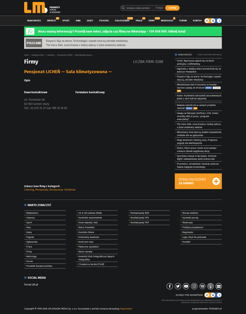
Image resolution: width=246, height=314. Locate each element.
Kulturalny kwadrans (88, 237)
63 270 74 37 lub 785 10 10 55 (48, 108)
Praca (139, 20)
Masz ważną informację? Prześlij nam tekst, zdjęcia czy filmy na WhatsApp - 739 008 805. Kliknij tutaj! (111, 31)
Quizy (90, 20)
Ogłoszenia (121, 20)
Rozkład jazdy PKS (140, 217)
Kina (78, 20)
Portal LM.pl (31, 284)
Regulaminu (126, 308)
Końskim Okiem (86, 232)
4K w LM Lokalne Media (90, 213)
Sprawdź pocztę (190, 217)
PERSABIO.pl (215, 308)
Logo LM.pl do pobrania (194, 237)
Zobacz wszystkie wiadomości (209, 55)
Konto (197, 20)
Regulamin (187, 232)
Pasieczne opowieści (88, 246)
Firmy (152, 20)
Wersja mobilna (190, 213)
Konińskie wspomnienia (90, 217)
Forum (183, 20)
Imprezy (51, 20)
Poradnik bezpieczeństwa (39, 266)
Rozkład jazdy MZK (140, 213)
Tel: (26, 108)
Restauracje (56, 189)
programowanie (200, 308)
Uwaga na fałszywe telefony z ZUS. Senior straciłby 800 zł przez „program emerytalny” (198, 116)
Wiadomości (34, 20)
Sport (66, 20)
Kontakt (186, 242)
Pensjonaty (41, 189)
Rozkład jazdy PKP (140, 222)
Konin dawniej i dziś (88, 222)
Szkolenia (69, 189)
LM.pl (26, 55)
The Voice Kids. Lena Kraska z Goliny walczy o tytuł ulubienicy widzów (85, 45)
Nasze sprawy (85, 251)
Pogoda (104, 20)
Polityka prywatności (192, 227)
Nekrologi (167, 20)
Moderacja (187, 222)
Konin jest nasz (86, 242)
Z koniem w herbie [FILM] (91, 264)
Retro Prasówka (86, 227)
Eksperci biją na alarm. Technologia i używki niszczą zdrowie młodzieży (87, 40)
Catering (50, 55)
